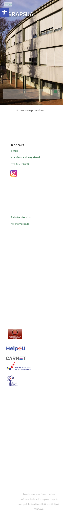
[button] (4, 12)
